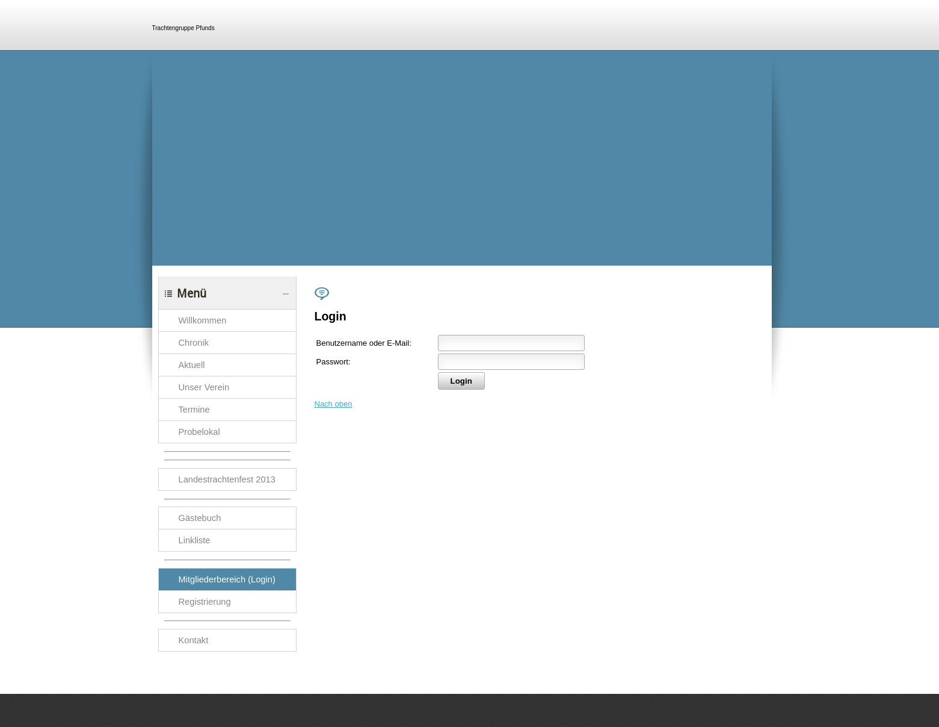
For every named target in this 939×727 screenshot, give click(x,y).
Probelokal (199, 432)
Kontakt (194, 640)
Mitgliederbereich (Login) (227, 579)
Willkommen (203, 320)
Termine (194, 409)
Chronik (194, 343)
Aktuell (192, 365)
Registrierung (205, 602)
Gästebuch (200, 518)
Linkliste (195, 540)
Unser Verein (204, 387)
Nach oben (334, 403)
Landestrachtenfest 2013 (227, 479)
